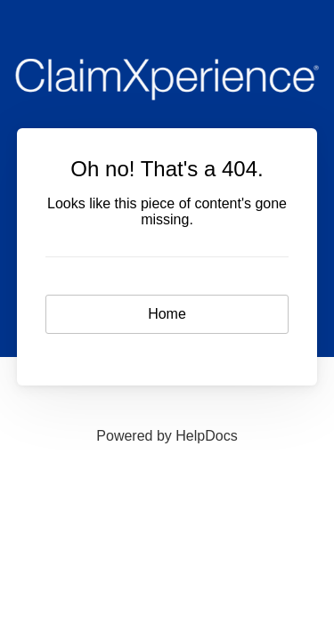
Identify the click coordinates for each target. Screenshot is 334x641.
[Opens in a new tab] (166, 435)
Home (167, 313)
